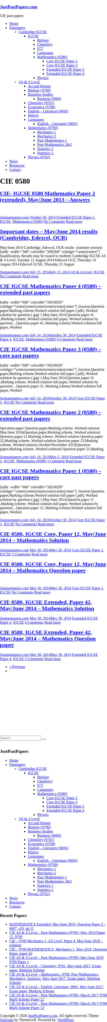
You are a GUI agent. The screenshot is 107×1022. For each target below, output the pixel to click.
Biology (43, 40)
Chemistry (45, 44)
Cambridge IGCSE (33, 32)
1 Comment (56, 461)
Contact (15, 170)
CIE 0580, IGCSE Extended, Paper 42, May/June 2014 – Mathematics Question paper (48, 638)
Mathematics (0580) (52, 57)
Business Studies (40, 94)
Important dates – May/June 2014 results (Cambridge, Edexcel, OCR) (48, 234)
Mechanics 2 (46, 136)
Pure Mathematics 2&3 (54, 145)
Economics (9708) (41, 107)
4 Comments (66, 339)
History (33, 115)
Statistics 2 (45, 153)
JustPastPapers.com (18, 6)
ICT (40, 49)
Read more (74, 222)
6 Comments (34, 622)
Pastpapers (17, 28)
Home (13, 24)
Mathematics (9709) (43, 128)
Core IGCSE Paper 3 (62, 65)
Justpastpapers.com (14, 217)
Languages (45, 53)
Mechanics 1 (46, 132)
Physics (43, 78)
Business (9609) (49, 99)
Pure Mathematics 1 (52, 140)
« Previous (17, 667)
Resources (17, 165)
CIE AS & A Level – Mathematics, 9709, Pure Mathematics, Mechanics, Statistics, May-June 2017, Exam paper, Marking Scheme (54, 978)
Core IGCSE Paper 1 (62, 61)
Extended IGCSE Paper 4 (65, 74)
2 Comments (21, 554)
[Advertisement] (35, 706)
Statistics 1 (45, 149)
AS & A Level (29, 82)
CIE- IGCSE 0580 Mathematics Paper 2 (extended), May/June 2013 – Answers (47, 196)
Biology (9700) (39, 90)
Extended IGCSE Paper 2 (65, 69)
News (13, 161)
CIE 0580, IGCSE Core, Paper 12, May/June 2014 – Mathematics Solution (53, 537)
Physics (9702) (39, 157)
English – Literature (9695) (48, 111)
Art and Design (39, 86)
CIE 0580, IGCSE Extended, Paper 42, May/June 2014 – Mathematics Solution (47, 605)
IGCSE (33, 36)
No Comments (54, 222)
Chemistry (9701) (41, 103)
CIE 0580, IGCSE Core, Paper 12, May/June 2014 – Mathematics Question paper (53, 567)
